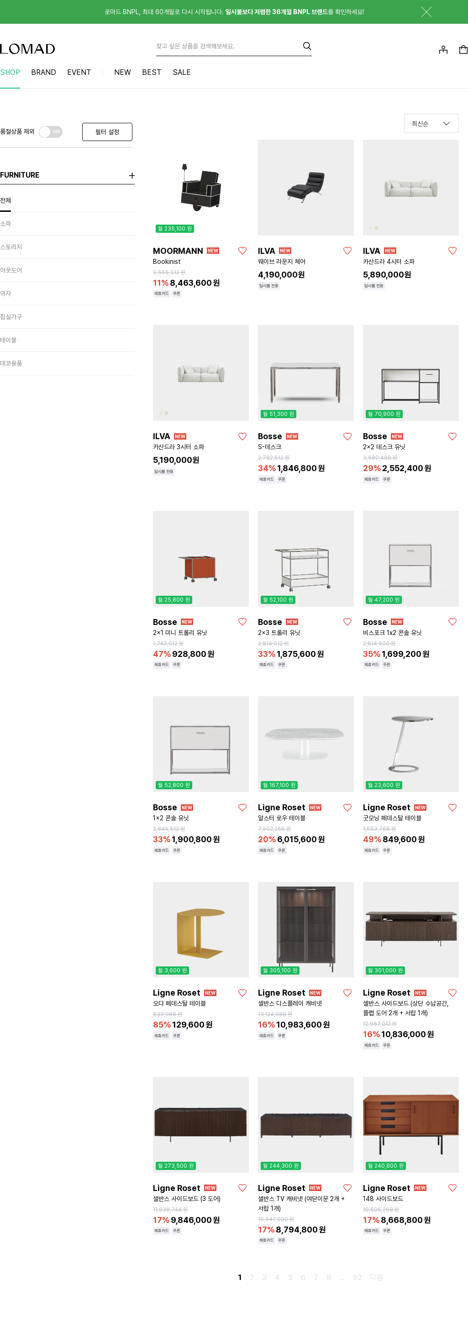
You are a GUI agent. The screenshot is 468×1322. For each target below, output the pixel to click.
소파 (5, 223)
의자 (5, 293)
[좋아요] (242, 250)
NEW (122, 72)
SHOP (10, 72)
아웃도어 (11, 270)
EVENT (79, 72)
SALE (182, 72)
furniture (19, 175)
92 (357, 1277)
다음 (377, 1277)
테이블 (8, 340)
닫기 (419, 12)
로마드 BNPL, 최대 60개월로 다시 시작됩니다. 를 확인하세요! (234, 12)
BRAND (43, 72)
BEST (152, 72)
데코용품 (11, 363)
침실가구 (11, 316)
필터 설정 (107, 132)
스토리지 (11, 247)
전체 (5, 200)
